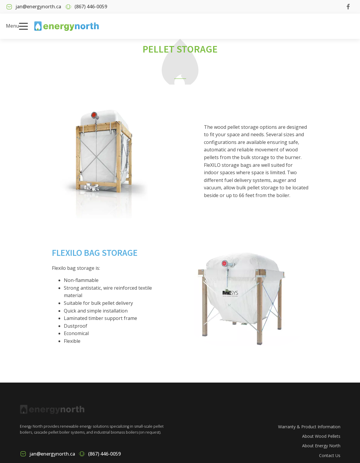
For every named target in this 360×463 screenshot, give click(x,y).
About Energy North (321, 445)
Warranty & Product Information (309, 426)
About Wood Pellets (321, 436)
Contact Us (329, 455)
